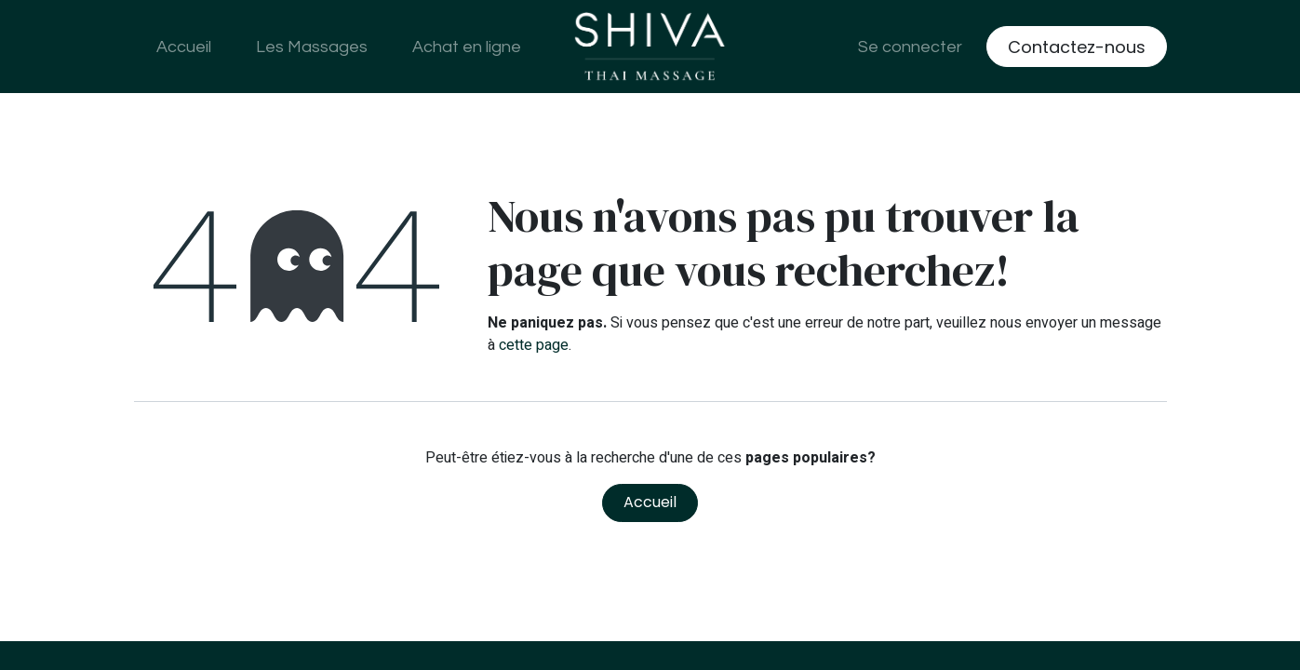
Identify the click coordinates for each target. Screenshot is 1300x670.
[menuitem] (184, 47)
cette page (534, 345)
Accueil (650, 502)
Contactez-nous (1077, 47)
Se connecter (910, 47)
